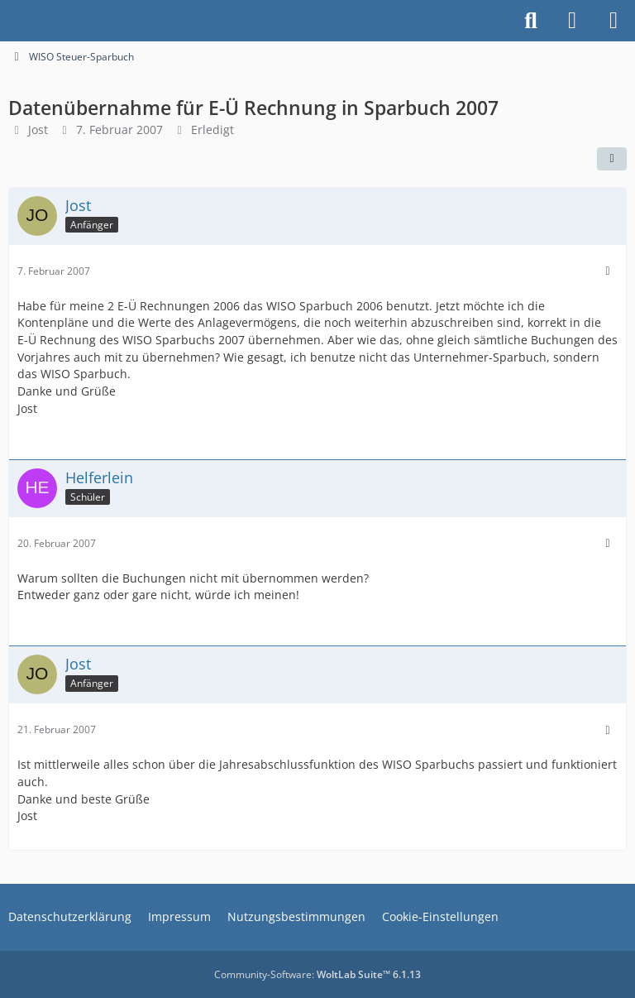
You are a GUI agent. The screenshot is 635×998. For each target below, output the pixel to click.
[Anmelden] (572, 20)
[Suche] (530, 20)
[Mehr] (607, 271)
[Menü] (613, 20)
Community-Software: (317, 974)
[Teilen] (612, 158)
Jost (38, 129)
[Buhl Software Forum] (8, 20)
